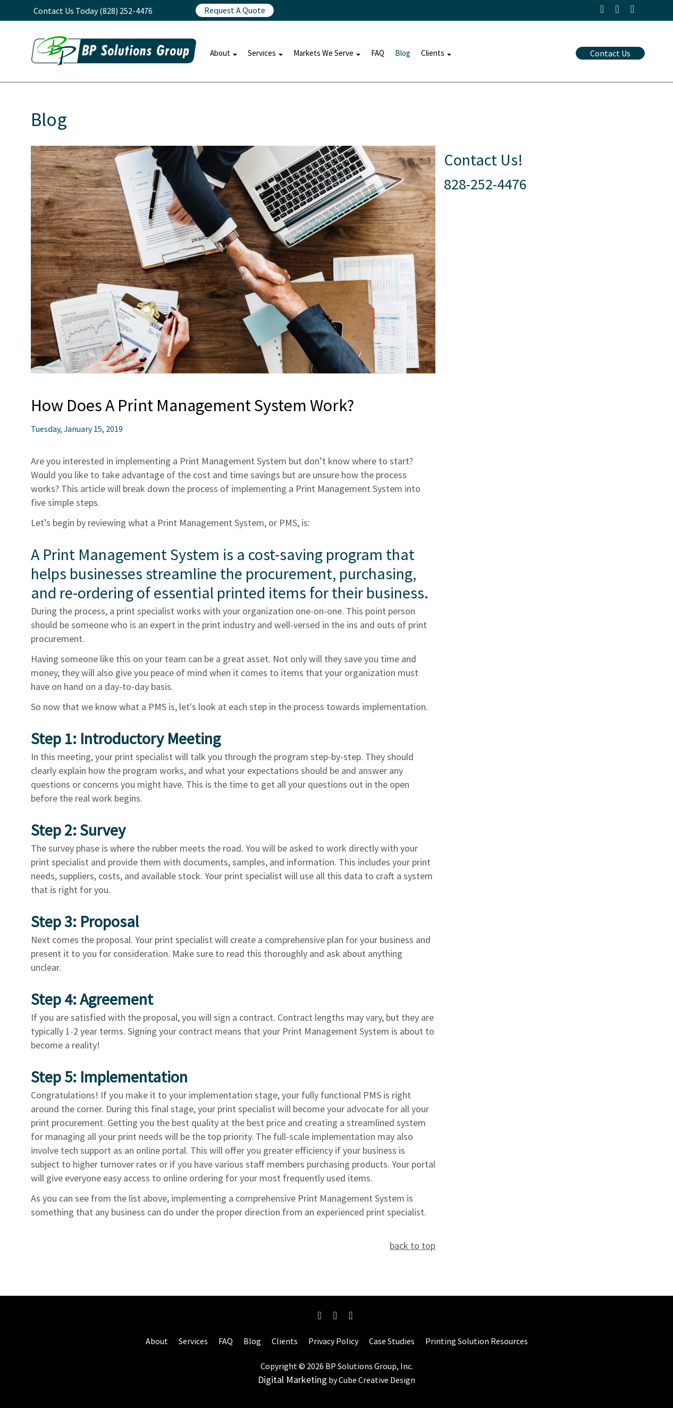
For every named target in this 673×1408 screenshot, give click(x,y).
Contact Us (610, 53)
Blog (402, 53)
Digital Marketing (292, 1379)
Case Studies (392, 1341)
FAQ (377, 53)
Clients (285, 1341)
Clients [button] (436, 53)
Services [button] (265, 53)
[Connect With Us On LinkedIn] (351, 1315)
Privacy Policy (333, 1341)
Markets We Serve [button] (326, 53)
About (157, 1341)
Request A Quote (234, 10)
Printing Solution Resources (476, 1341)
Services (193, 1341)
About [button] (223, 53)
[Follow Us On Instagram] (335, 1315)
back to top (412, 1245)
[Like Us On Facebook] (320, 1315)
